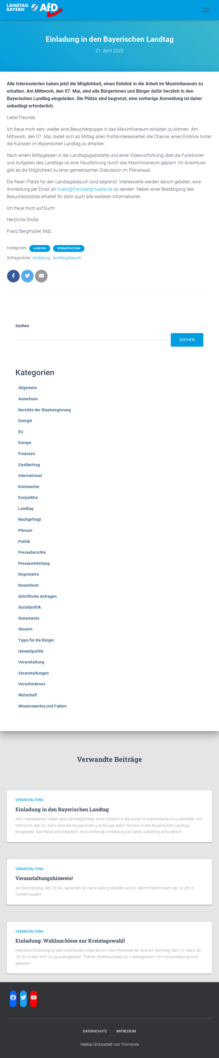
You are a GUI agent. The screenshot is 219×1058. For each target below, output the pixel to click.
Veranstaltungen (33, 673)
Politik (24, 541)
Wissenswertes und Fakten (42, 706)
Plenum (25, 530)
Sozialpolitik (29, 607)
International (30, 475)
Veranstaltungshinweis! (44, 878)
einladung (41, 258)
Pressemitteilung (34, 563)
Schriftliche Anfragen (37, 596)
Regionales (28, 574)
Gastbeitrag (29, 464)
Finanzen (26, 453)
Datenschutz (95, 1031)
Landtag (39, 248)
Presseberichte (32, 552)
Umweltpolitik (30, 651)
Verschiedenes (31, 684)
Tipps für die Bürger (36, 640)
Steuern (25, 629)
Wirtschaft (27, 695)
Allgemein (27, 387)
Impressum (126, 1031)
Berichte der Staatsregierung (44, 410)
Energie (25, 420)
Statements (28, 618)
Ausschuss (28, 399)
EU (20, 432)
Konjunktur (28, 497)
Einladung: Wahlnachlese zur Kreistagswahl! (70, 940)
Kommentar (29, 486)
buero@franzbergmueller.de (85, 189)
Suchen (22, 325)
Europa (24, 442)
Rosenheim (28, 585)
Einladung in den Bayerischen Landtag (62, 809)
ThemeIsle (130, 1044)
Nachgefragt (29, 519)
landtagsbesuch (67, 258)
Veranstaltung (68, 248)
